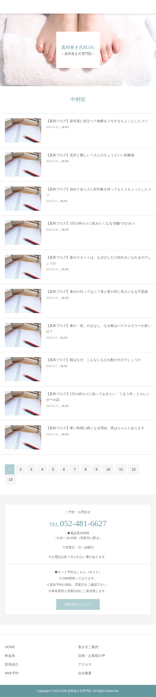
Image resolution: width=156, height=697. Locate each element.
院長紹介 (11, 664)
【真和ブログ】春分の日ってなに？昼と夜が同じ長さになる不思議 (97, 291)
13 (11, 479)
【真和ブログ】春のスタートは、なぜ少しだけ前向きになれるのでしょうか (98, 260)
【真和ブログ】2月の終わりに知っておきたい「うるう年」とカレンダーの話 (98, 397)
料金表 (10, 656)
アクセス (85, 664)
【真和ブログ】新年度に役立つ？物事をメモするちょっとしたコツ (97, 121)
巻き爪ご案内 (88, 647)
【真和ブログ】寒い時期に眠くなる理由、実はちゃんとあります (95, 428)
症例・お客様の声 (91, 656)
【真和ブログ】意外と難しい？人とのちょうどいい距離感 (90, 155)
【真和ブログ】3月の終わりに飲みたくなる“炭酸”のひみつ (90, 223)
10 (108, 469)
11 (121, 469)
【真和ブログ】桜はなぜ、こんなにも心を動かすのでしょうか (93, 360)
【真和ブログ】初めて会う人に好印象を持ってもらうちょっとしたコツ (98, 192)
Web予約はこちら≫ (78, 604)
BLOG (65, 127)
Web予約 (12, 673)
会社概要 (85, 673)
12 (134, 469)
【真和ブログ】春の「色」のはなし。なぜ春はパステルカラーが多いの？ (98, 328)
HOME (10, 647)
